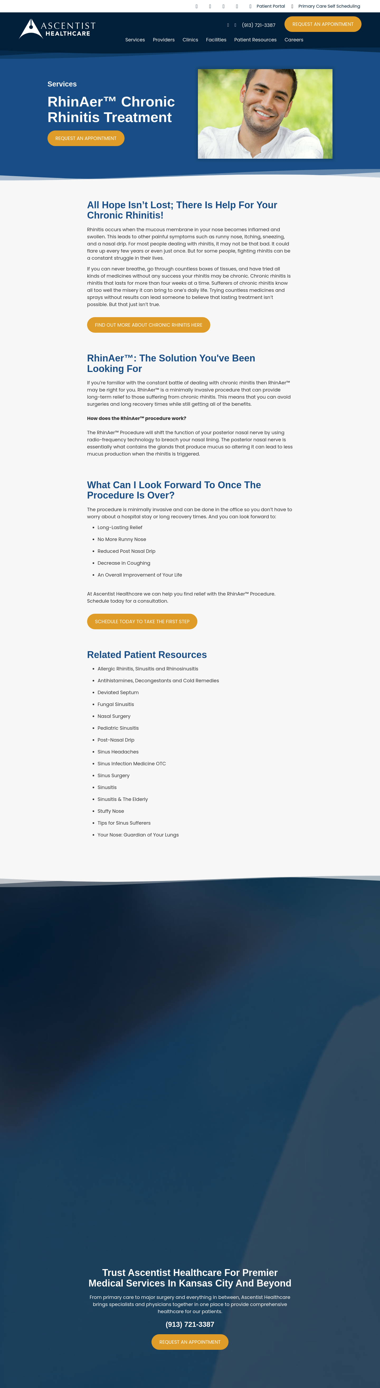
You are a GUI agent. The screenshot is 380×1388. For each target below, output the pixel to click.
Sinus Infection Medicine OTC (132, 763)
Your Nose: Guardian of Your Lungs (138, 834)
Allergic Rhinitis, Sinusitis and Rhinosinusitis (148, 668)
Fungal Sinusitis (116, 704)
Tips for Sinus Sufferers (124, 823)
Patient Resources (255, 39)
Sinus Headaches (118, 751)
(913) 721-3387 (190, 1324)
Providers (164, 39)
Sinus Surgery (114, 775)
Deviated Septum (118, 692)
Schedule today (105, 601)
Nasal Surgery (114, 716)
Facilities (216, 39)
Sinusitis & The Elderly (123, 799)
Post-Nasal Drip (116, 740)
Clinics (190, 39)
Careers (293, 39)
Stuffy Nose (111, 811)
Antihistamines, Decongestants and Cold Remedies (158, 680)
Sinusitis (107, 787)
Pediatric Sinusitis (118, 728)
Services (135, 39)
